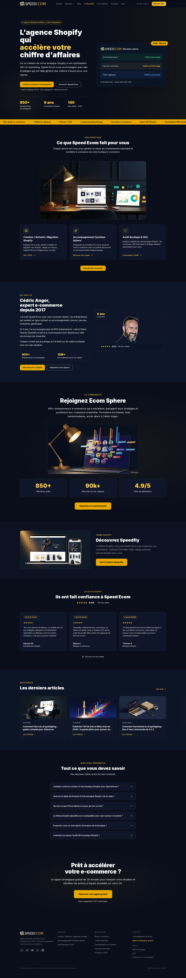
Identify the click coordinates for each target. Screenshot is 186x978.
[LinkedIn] (43, 950)
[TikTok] (22, 950)
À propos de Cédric (102, 949)
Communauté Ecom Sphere (105, 945)
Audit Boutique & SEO (65, 945)
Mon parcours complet (32, 367)
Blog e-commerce (102, 936)
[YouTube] (32, 950)
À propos (114, 4)
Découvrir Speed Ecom (68, 84)
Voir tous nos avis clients (93, 657)
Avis (123, 4)
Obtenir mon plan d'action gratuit (37, 84)
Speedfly (89, 4)
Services (69, 4)
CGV (134, 953)
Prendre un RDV (101, 953)
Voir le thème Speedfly (111, 562)
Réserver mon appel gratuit (93, 894)
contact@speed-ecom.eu (142, 936)
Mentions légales (139, 950)
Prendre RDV (159, 4)
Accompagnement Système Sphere (71, 941)
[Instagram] (27, 950)
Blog (79, 4)
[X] (37, 950)
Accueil (59, 4)
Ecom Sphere (102, 4)
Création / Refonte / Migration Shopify (72, 936)
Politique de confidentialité (142, 957)
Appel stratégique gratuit (142, 941)
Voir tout (161, 689)
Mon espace (142, 4)
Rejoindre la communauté (93, 506)
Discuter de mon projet (93, 268)
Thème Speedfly (101, 941)
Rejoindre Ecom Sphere (60, 367)
